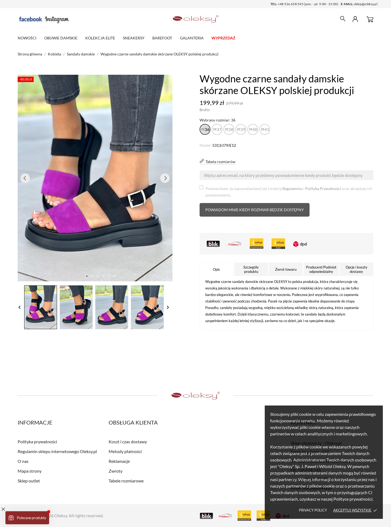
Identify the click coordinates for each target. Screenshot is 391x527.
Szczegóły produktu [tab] (251, 269)
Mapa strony (30, 470)
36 (207, 129)
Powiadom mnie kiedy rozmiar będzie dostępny (254, 209)
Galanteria (192, 38)
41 (266, 129)
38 (231, 129)
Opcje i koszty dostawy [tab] (356, 269)
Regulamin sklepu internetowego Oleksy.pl (57, 451)
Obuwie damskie (60, 38)
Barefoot (162, 38)
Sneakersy (133, 38)
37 (219, 129)
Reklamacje (119, 461)
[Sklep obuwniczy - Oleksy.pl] (195, 19)
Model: (206, 145)
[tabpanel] (95, 178)
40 (255, 129)
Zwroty (115, 470)
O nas (23, 461)
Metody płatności (125, 451)
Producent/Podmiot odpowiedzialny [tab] (321, 269)
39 (243, 129)
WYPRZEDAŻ (223, 38)
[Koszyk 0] (370, 19)
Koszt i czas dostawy (128, 441)
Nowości (27, 38)
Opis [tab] (216, 269)
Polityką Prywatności (323, 188)
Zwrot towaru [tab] (286, 269)
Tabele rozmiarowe (126, 480)
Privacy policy (313, 510)
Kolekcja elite (100, 38)
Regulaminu (292, 188)
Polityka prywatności (37, 441)
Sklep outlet (29, 480)
